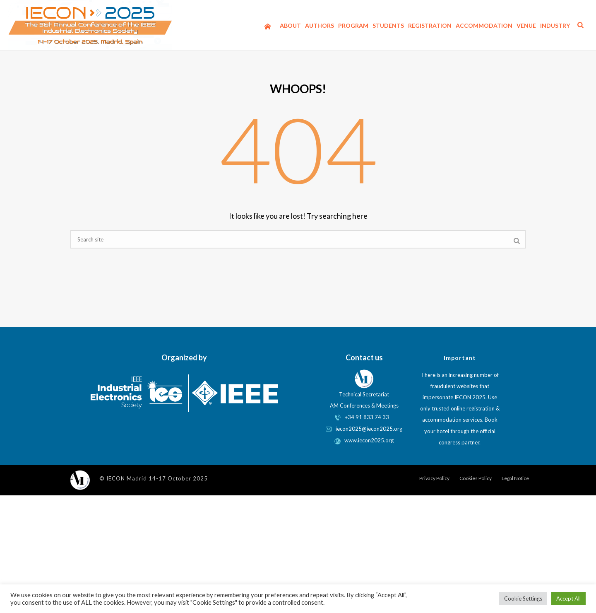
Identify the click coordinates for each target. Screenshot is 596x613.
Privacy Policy (434, 478)
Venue (526, 25)
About (290, 25)
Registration (430, 25)
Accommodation (484, 25)
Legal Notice (515, 478)
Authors (319, 25)
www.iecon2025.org (364, 440)
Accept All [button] (568, 598)
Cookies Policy (475, 478)
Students (388, 25)
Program (353, 25)
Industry (555, 25)
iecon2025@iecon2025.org (364, 428)
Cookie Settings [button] (523, 598)
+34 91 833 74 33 (367, 417)
